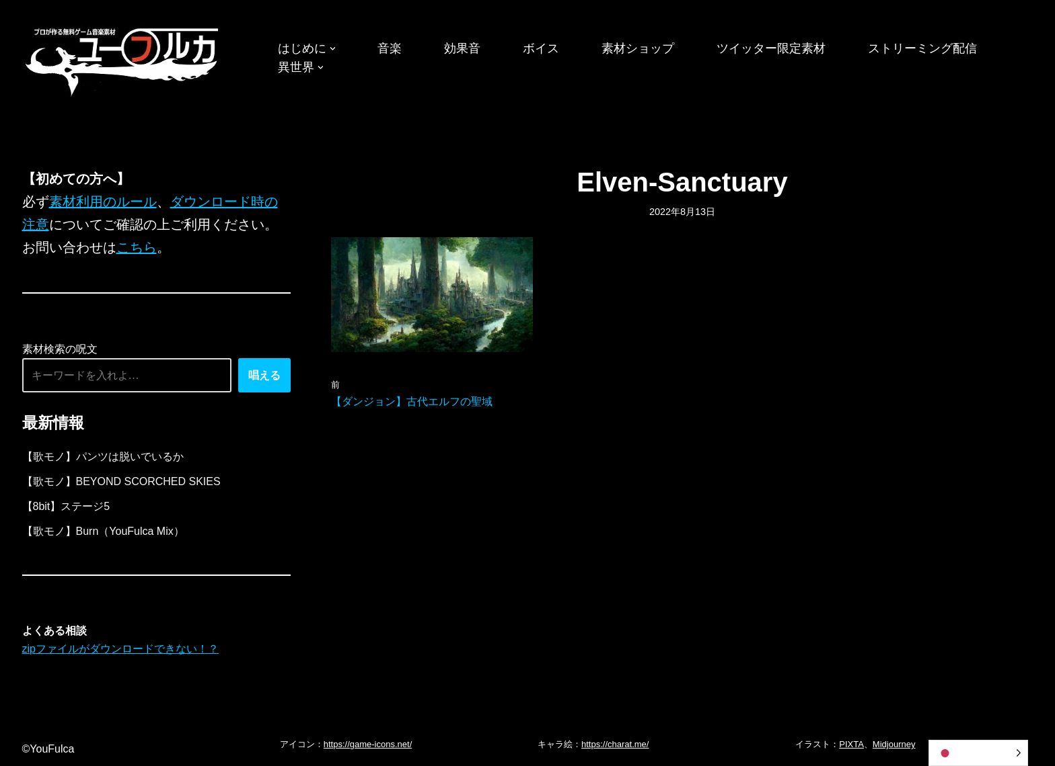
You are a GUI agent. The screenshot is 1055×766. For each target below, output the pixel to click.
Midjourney (894, 744)
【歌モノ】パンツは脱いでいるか (103, 456)
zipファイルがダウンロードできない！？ (120, 648)
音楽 (389, 48)
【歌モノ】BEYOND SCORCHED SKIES (121, 481)
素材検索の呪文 (60, 349)
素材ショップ (638, 48)
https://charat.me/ (615, 744)
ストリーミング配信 (922, 48)
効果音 (462, 48)
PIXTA (851, 744)
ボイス (541, 48)
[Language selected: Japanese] (978, 753)
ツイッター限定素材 (771, 48)
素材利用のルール (103, 201)
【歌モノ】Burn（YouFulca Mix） (103, 531)
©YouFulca (48, 749)
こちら (136, 247)
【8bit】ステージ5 (66, 506)
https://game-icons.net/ (368, 744)
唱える (264, 375)
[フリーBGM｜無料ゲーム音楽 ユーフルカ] (123, 59)
